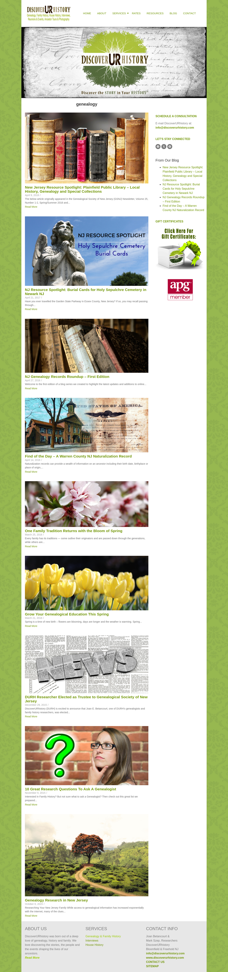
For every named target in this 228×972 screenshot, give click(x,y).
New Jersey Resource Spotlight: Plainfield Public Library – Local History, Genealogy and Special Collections (82, 189)
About (101, 13)
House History (94, 944)
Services (119, 13)
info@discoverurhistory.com (175, 127)
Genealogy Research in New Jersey (56, 900)
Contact (189, 13)
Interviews (92, 940)
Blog (173, 13)
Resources (155, 13)
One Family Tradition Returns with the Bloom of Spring (73, 531)
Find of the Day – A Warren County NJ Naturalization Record (78, 456)
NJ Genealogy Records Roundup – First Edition (67, 377)
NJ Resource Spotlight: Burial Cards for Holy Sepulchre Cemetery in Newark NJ (85, 292)
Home (87, 13)
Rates (136, 13)
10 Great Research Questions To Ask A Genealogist (70, 789)
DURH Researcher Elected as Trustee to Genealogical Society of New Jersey (86, 699)
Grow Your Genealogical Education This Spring (67, 614)
